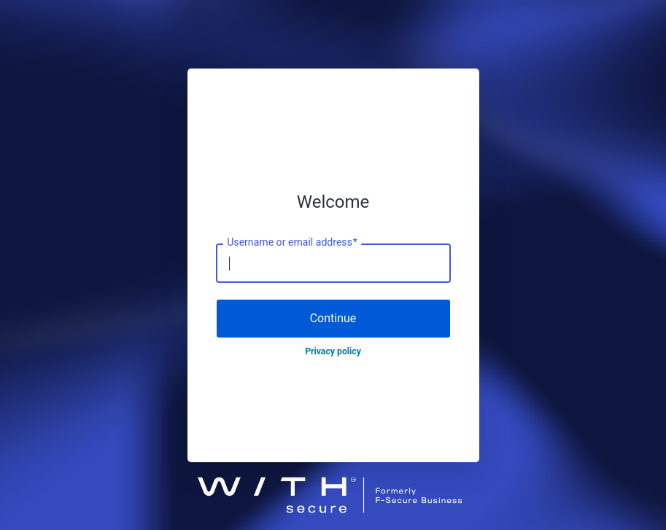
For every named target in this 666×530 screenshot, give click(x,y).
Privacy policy (333, 351)
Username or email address (292, 243)
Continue (333, 318)
